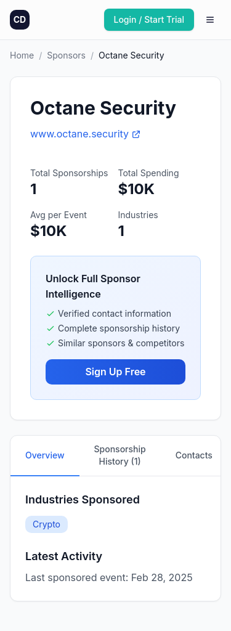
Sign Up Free (115, 371)
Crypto (46, 524)
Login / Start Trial (149, 19)
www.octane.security (85, 134)
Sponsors (66, 55)
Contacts (194, 455)
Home (22, 55)
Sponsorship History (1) (120, 455)
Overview (45, 455)
